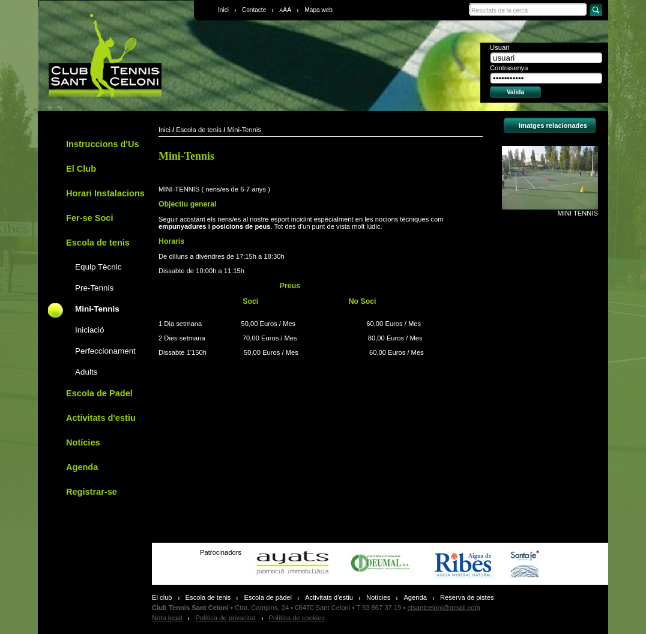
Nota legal (167, 617)
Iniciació (89, 329)
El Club (81, 169)
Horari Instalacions (105, 193)
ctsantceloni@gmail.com (443, 607)
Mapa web (318, 10)
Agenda (82, 467)
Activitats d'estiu (101, 418)
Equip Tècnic (98, 266)
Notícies (83, 442)
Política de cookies (297, 617)
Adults (86, 371)
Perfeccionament (105, 350)
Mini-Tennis (97, 308)
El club (162, 597)
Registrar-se (91, 492)
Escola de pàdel (268, 597)
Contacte (254, 10)
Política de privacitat (225, 617)
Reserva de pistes (467, 597)
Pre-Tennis (94, 287)
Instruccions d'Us (102, 144)
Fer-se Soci (89, 218)
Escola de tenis (98, 242)
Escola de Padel (99, 393)
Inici (223, 10)
